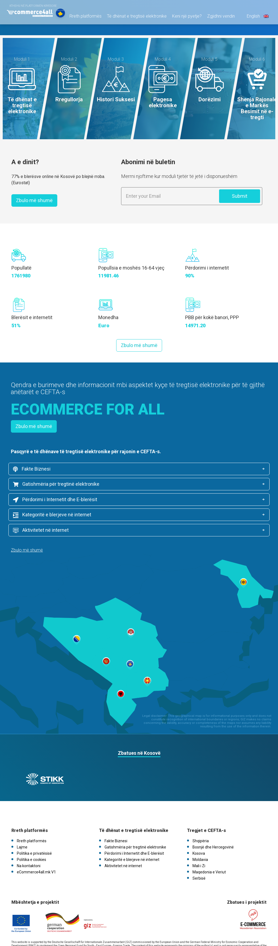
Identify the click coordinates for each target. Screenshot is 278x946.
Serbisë (199, 846)
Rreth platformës (83, 32)
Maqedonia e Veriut (209, 840)
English (254, 32)
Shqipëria (200, 809)
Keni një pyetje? (184, 32)
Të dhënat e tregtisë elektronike (134, 32)
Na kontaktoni (28, 834)
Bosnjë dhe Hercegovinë (213, 815)
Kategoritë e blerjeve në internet (185, 487)
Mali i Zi (198, 834)
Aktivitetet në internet (43, 503)
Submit (239, 196)
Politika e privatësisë (34, 821)
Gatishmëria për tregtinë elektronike (189, 470)
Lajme (22, 815)
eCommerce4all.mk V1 (36, 840)
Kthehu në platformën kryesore (33, 5)
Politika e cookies (31, 828)
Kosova (198, 821)
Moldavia (200, 828)
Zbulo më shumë (34, 200)
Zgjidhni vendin (218, 32)
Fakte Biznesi (34, 470)
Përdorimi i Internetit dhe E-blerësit (57, 487)
